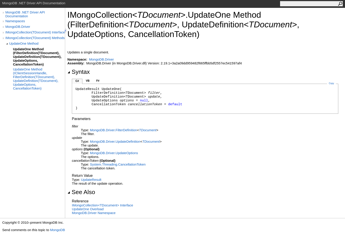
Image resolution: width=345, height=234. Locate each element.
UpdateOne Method (24, 43)
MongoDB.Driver (17, 26)
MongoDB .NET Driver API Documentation (25, 14)
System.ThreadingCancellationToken (118, 164)
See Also (81, 192)
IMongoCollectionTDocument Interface (102, 205)
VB (88, 80)
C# (77, 81)
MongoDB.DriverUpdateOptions (114, 153)
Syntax (78, 71)
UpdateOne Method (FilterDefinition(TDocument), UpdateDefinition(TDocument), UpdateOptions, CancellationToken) (37, 56)
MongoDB (57, 230)
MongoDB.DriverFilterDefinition (113, 130)
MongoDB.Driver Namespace (94, 213)
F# (97, 80)
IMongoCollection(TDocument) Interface (35, 32)
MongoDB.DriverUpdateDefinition (115, 141)
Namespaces (15, 21)
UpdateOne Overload (88, 209)
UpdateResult (91, 180)
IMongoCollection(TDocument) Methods (35, 38)
